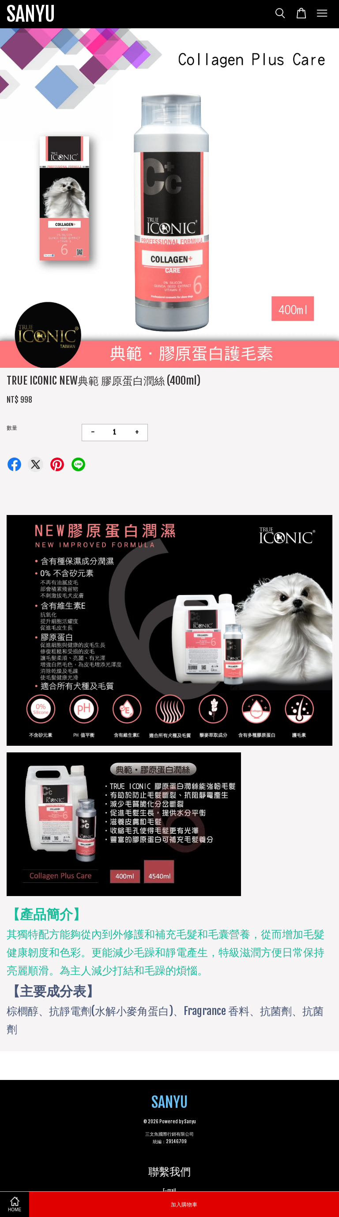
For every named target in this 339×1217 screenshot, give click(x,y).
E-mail (169, 1191)
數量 (12, 427)
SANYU (31, 14)
